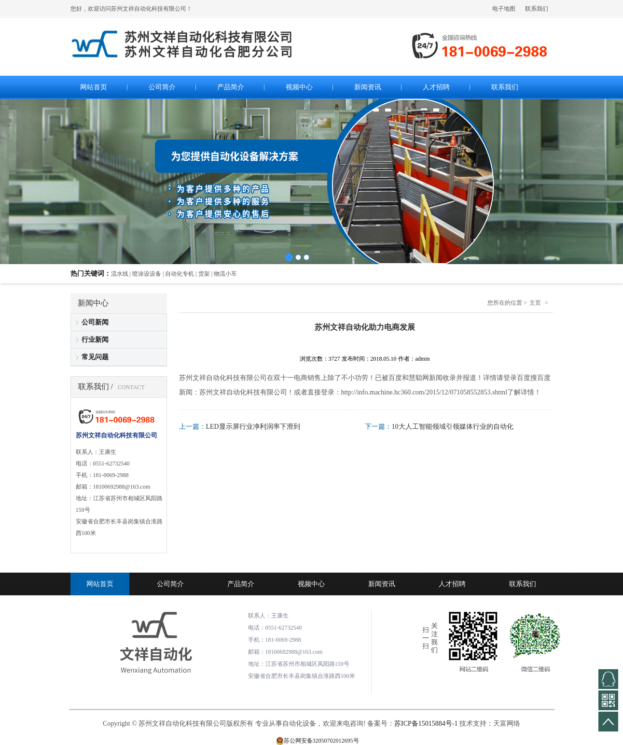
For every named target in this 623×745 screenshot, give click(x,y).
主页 (535, 302)
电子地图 (503, 8)
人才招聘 (452, 584)
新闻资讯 (381, 584)
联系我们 (536, 8)
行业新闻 (95, 339)
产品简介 (240, 584)
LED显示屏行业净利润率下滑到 (253, 426)
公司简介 (170, 584)
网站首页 (99, 584)
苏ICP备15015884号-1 (425, 723)
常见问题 (95, 357)
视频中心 (311, 584)
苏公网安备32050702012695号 (321, 740)
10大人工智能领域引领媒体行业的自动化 (452, 426)
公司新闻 (95, 322)
